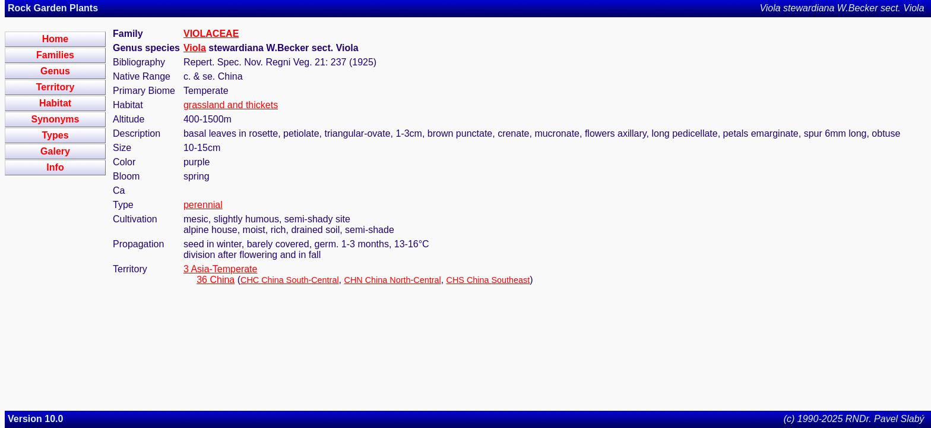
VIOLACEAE (211, 34)
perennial (203, 205)
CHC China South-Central (289, 280)
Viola (194, 48)
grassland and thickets (230, 105)
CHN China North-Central (392, 280)
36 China (216, 280)
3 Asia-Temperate (220, 269)
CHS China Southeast (488, 280)
